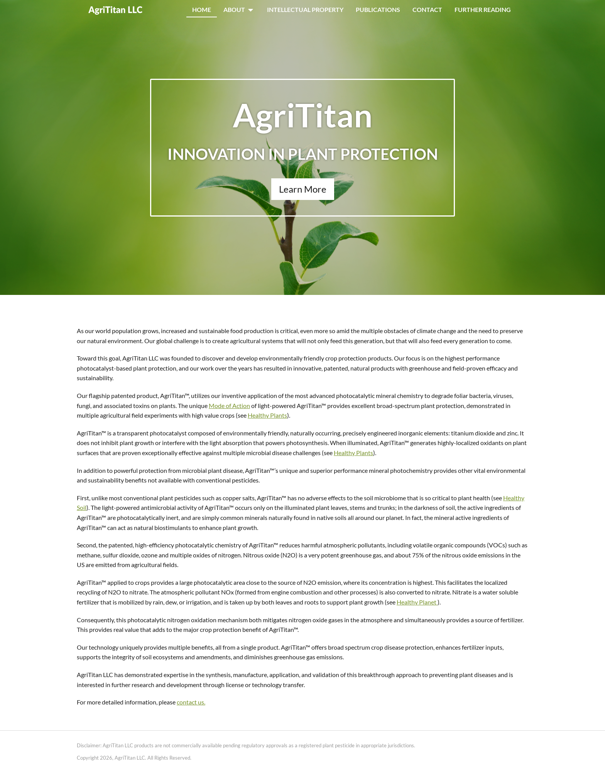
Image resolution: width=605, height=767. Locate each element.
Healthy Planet (417, 602)
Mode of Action (229, 405)
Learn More (302, 189)
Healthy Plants (267, 415)
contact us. (191, 702)
